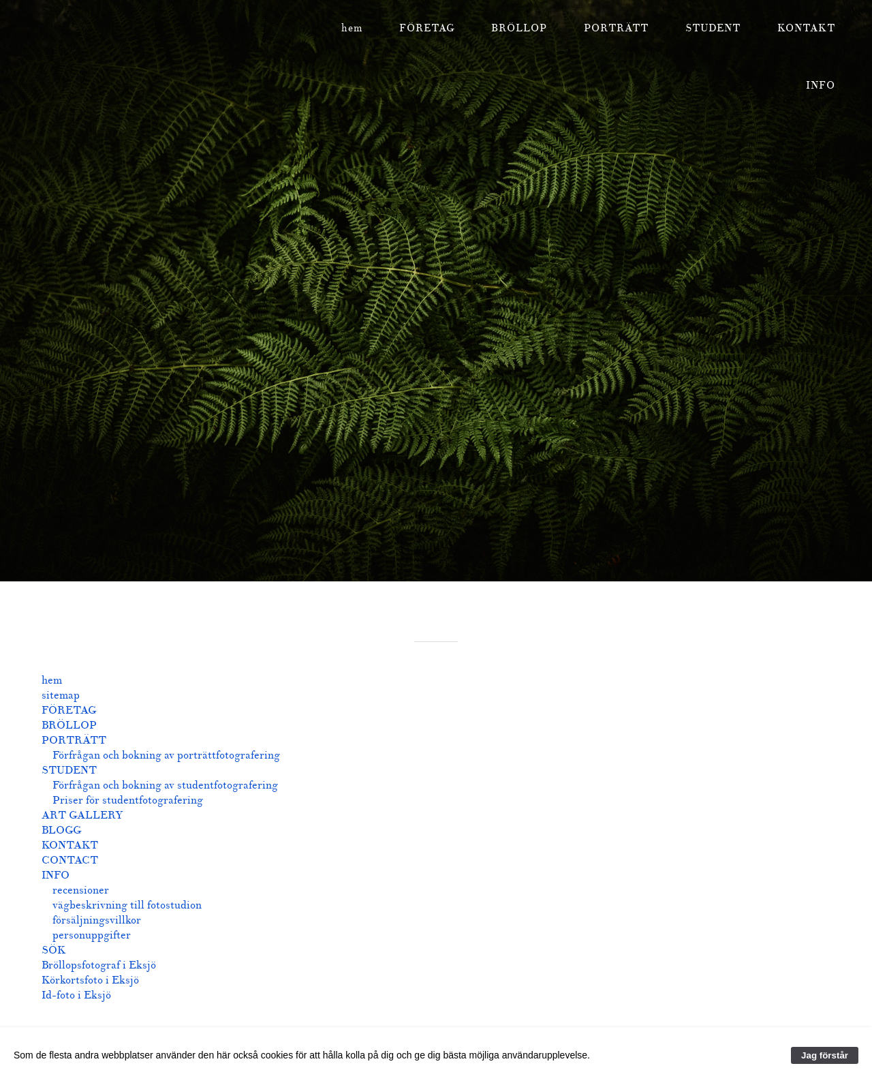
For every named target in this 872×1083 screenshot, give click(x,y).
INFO (820, 85)
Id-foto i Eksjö (76, 995)
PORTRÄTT (616, 28)
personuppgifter (91, 935)
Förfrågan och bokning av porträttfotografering (166, 755)
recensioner (80, 890)
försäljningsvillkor (96, 920)
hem (351, 28)
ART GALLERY (82, 815)
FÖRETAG (426, 28)
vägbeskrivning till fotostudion (127, 905)
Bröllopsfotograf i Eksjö (99, 965)
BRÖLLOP (519, 28)
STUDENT (713, 28)
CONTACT (70, 860)
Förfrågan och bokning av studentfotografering (165, 785)
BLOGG (61, 830)
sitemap (61, 695)
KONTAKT (806, 28)
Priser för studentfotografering (127, 800)
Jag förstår (824, 1055)
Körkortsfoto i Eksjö (90, 980)
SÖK (53, 950)
